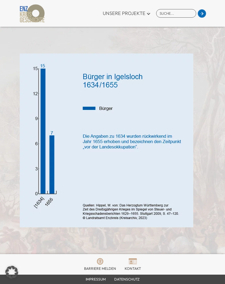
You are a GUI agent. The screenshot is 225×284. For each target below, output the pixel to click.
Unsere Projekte (124, 13)
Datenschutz (127, 279)
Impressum (96, 279)
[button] (11, 272)
